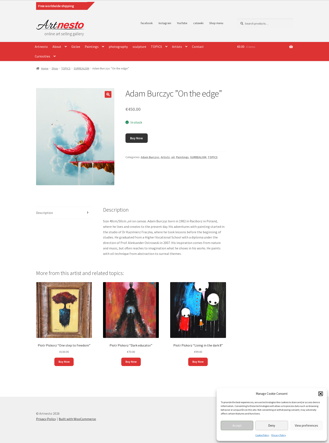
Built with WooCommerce (77, 419)
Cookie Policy (262, 435)
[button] (321, 394)
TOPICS (156, 46)
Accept (237, 425)
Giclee (75, 46)
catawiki (198, 23)
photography (118, 46)
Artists (177, 46)
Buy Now (136, 138)
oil (173, 157)
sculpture (139, 46)
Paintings (92, 46)
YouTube (182, 23)
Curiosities (42, 56)
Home (44, 68)
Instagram (165, 23)
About (56, 46)
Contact (198, 46)
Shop (55, 68)
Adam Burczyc (150, 157)
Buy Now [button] (64, 362)
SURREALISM (81, 68)
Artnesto (41, 46)
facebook (147, 23)
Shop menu (216, 23)
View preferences (306, 425)
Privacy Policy (278, 435)
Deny (271, 425)
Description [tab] (44, 213)
